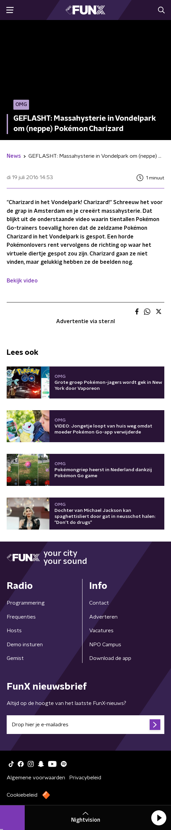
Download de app (110, 658)
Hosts (14, 630)
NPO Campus (105, 644)
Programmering (26, 603)
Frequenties (21, 617)
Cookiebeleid (22, 795)
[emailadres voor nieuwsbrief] (85, 724)
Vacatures (101, 630)
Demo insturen (25, 644)
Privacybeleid (85, 777)
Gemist (15, 658)
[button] (158, 817)
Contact (99, 603)
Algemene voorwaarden (36, 777)
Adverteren (103, 617)
